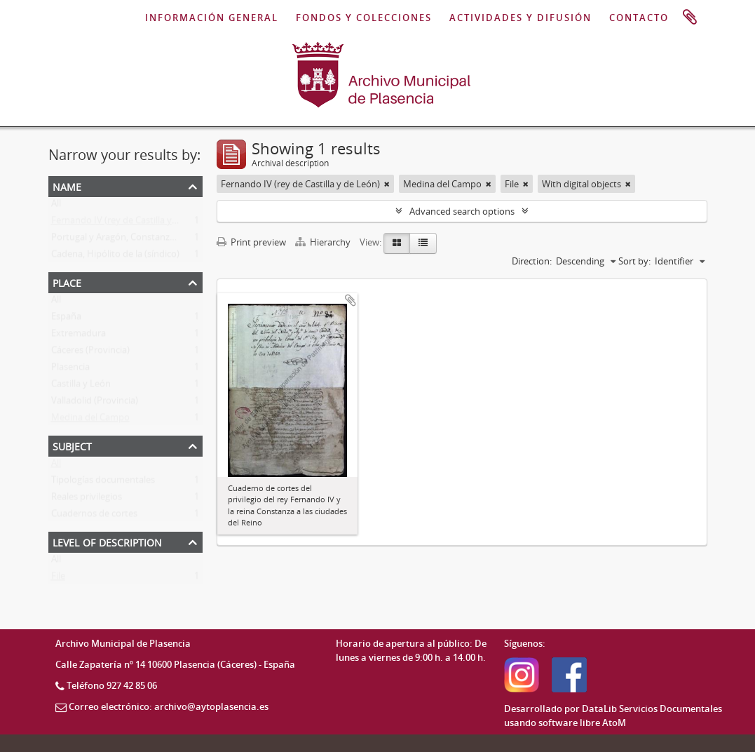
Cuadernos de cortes (94, 516)
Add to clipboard (351, 300)
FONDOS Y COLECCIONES (364, 17)
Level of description (107, 541)
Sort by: (634, 261)
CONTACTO (639, 17)
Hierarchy (324, 242)
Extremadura (78, 336)
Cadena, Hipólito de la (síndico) (115, 256)
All (56, 206)
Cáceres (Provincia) (90, 353)
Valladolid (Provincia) (94, 403)
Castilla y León (81, 386)
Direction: (532, 261)
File (58, 578)
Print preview (251, 242)
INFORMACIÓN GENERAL (211, 17)
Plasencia (70, 369)
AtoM (614, 722)
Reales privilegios (86, 499)
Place (67, 281)
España (66, 319)
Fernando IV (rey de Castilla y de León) (130, 223)
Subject (72, 445)
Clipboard (689, 17)
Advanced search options (462, 211)
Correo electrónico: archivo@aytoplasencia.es (168, 706)
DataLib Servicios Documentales (652, 708)
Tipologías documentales (103, 482)
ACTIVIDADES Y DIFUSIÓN (520, 17)
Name (67, 185)
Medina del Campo (90, 420)
